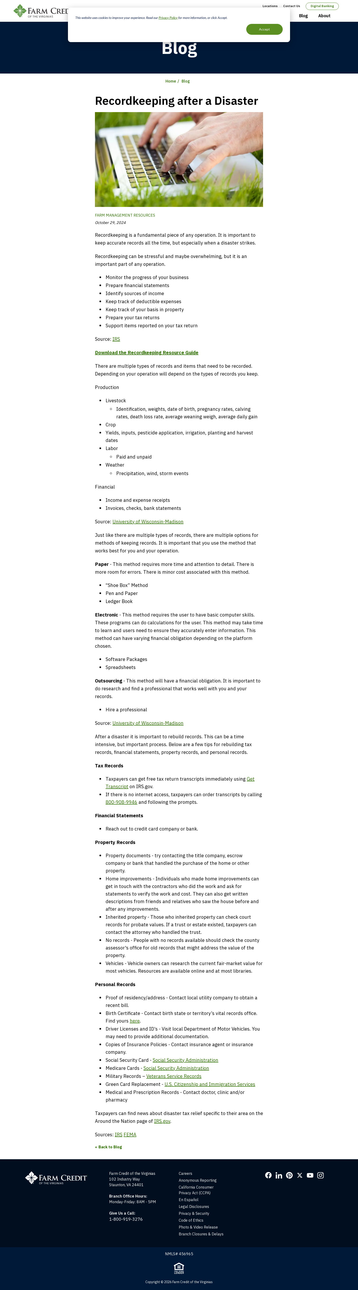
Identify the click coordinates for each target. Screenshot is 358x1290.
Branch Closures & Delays (201, 1234)
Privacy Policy (168, 18)
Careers (185, 1173)
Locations (270, 6)
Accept (264, 29)
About (324, 15)
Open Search (340, 16)
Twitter (299, 1175)
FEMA (130, 1134)
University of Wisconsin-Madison (147, 521)
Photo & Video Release (198, 1227)
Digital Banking (322, 6)
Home (171, 81)
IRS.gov (162, 1121)
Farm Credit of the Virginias (47, 11)
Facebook (268, 1175)
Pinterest (289, 1175)
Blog (303, 15)
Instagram (320, 1175)
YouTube (310, 1175)
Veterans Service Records (173, 1076)
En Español (188, 1199)
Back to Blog (110, 1147)
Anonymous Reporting (198, 1180)
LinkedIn (279, 1175)
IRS (116, 339)
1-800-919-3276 (126, 1219)
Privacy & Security (194, 1213)
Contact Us (291, 6)
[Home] (59, 1173)
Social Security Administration (185, 1060)
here (135, 1021)
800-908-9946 (121, 802)
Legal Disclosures (194, 1206)
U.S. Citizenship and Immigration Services (210, 1084)
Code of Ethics (191, 1220)
